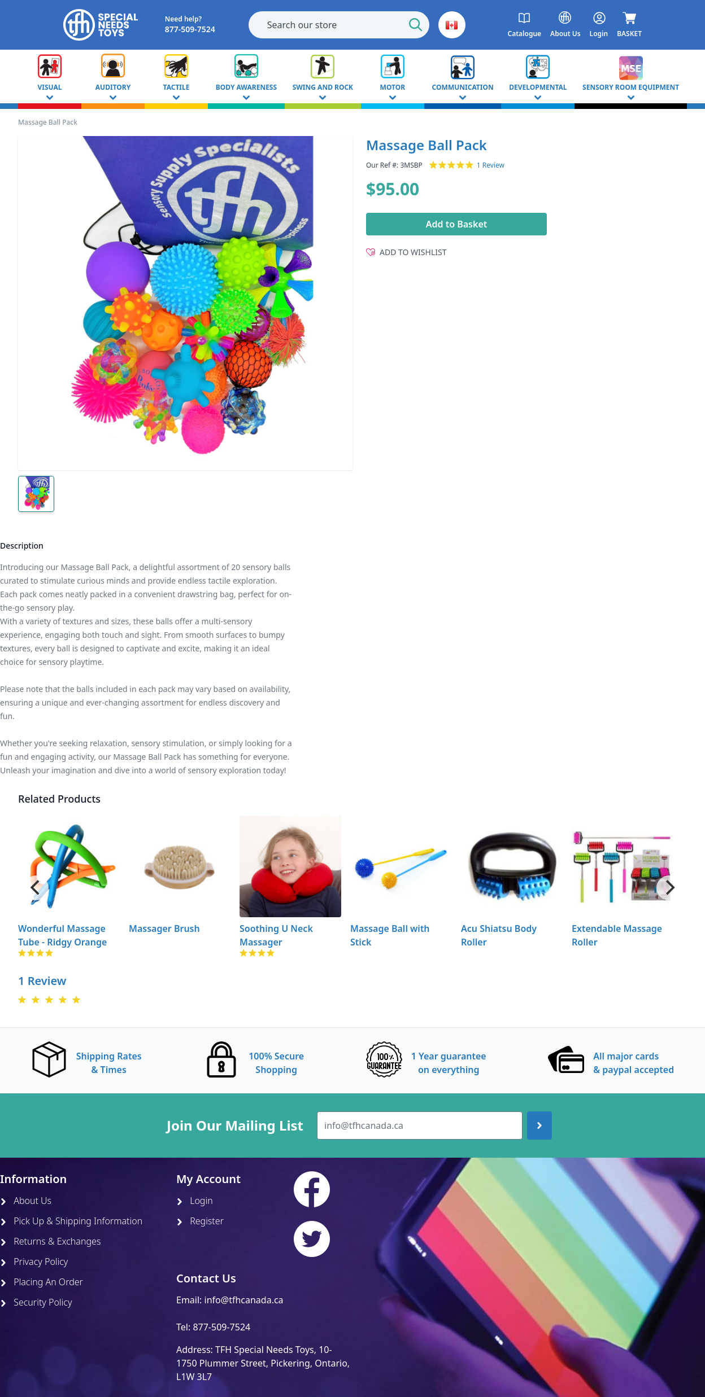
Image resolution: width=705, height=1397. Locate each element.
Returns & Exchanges (50, 1241)
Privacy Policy (34, 1261)
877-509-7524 (221, 1327)
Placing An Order (41, 1282)
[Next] (668, 887)
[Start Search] (416, 24)
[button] (451, 24)
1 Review (490, 165)
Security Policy (36, 1302)
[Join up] (539, 1125)
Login (194, 1200)
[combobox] (339, 24)
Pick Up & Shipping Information (71, 1221)
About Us (25, 1200)
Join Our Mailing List (235, 1125)
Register (200, 1221)
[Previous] (36, 887)
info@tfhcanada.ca (244, 1300)
